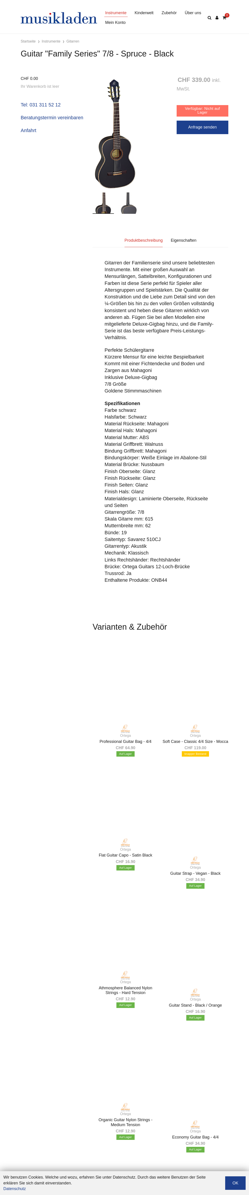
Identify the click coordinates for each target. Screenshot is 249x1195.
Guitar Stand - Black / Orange (195, 1005)
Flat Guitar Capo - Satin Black (125, 855)
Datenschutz (14, 1188)
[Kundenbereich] (216, 18)
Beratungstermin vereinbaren (52, 117)
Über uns (193, 13)
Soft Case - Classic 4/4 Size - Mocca (195, 741)
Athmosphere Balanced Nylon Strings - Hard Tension (125, 990)
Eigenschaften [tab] (183, 240)
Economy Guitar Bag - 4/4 (195, 1137)
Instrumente (116, 13)
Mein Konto (115, 22)
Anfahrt (28, 130)
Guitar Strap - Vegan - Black (195, 873)
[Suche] (209, 18)
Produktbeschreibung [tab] (143, 240)
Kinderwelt (144, 13)
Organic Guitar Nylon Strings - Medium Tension (125, 1122)
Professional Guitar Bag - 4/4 (125, 741)
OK (235, 1183)
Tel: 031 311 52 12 (41, 105)
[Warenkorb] (224, 18)
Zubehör (169, 13)
